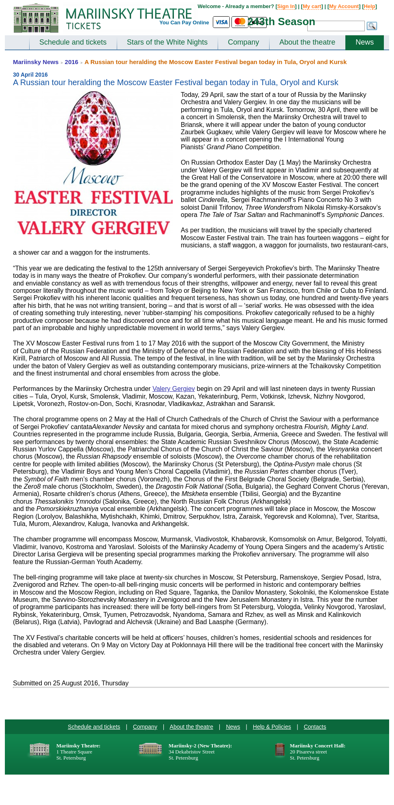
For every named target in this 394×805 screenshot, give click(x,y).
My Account (344, 6)
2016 (71, 61)
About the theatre (307, 42)
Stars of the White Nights (167, 42)
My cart (312, 6)
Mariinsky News (36, 61)
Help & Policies (272, 726)
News (364, 42)
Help (369, 6)
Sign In (286, 6)
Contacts (315, 726)
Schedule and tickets (73, 42)
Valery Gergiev (173, 388)
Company (243, 42)
